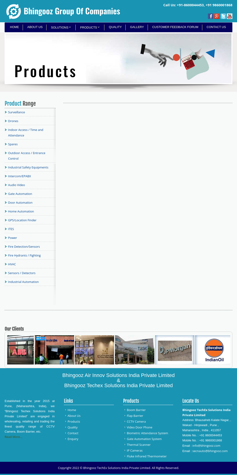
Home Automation (21, 211)
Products (88, 27)
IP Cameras (135, 450)
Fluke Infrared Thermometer (147, 456)
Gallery (137, 27)
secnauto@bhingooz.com (210, 451)
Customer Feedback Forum (175, 27)
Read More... (13, 437)
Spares (13, 144)
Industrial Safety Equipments (28, 167)
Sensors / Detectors (21, 273)
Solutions (59, 27)
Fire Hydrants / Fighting (24, 255)
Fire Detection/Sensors (24, 246)
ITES (11, 229)
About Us (35, 27)
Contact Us (216, 27)
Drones (13, 121)
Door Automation (20, 202)
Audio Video (16, 185)
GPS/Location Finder (22, 220)
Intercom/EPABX (19, 176)
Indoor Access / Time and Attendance (25, 132)
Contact (73, 433)
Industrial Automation (23, 282)
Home (14, 27)
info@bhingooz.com (206, 445)
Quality (115, 27)
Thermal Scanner (139, 445)
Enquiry (73, 439)
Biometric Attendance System (147, 433)
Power (12, 238)
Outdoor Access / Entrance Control (26, 156)
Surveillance (16, 112)
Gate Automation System (144, 439)
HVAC (12, 264)
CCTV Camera (136, 421)
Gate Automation (20, 194)
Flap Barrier (135, 416)
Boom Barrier (136, 410)
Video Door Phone (139, 427)
